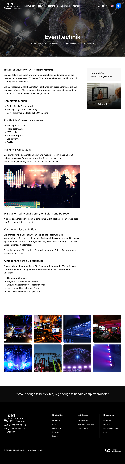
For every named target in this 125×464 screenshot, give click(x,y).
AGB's (105, 432)
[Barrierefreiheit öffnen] (118, 6)
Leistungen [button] (29, 6)
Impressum (107, 424)
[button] (18, 329)
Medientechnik (83, 420)
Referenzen (52, 6)
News (41, 6)
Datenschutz (107, 420)
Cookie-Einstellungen (111, 428)
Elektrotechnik (83, 428)
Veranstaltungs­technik (86, 424)
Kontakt (76, 6)
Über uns (55, 432)
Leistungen (56, 420)
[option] (113, 6)
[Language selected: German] (113, 6)
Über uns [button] (65, 6)
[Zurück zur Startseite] (12, 6)
